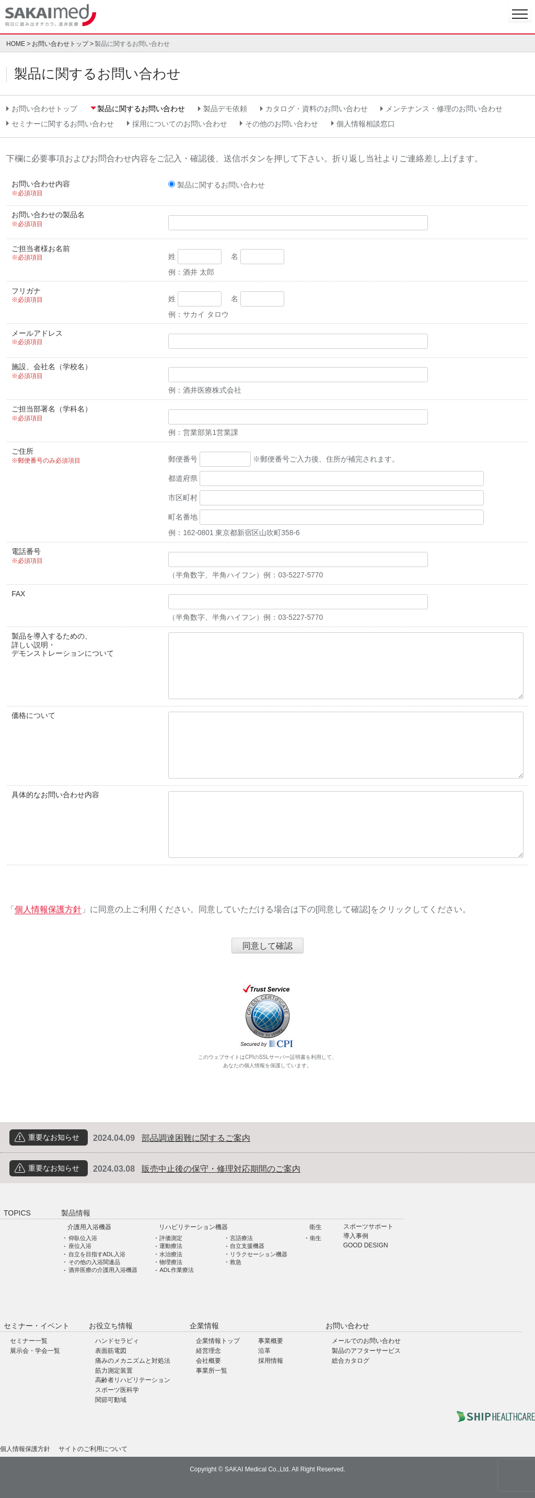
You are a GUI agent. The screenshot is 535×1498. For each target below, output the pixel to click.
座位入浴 (79, 1246)
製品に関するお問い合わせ (141, 108)
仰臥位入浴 (82, 1238)
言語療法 (241, 1238)
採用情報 (270, 1360)
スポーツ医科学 (117, 1390)
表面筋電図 (110, 1350)
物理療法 (170, 1262)
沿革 (264, 1350)
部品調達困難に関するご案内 (196, 1138)
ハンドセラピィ (117, 1340)
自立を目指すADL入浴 (96, 1254)
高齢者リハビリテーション (132, 1380)
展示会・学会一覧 (35, 1350)
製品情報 (75, 1213)
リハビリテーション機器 (193, 1227)
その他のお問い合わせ (281, 124)
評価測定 (170, 1238)
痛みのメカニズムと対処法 (132, 1360)
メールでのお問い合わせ (366, 1340)
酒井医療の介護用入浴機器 (102, 1270)
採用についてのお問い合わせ (179, 124)
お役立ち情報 (111, 1326)
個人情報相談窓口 (365, 124)
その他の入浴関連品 (94, 1262)
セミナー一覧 (29, 1340)
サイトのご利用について (93, 1449)
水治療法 (170, 1254)
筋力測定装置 (114, 1370)
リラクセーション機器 (258, 1254)
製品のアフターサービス (366, 1350)
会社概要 (208, 1360)
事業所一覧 (211, 1370)
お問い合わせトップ (60, 44)
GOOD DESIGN (365, 1245)
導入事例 (355, 1236)
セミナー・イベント (36, 1326)
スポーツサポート (368, 1227)
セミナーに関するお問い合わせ (62, 124)
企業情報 (204, 1326)
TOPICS (17, 1213)
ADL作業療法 (176, 1270)
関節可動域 (110, 1399)
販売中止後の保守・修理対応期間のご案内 (221, 1168)
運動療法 (170, 1246)
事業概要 (270, 1340)
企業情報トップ (218, 1340)
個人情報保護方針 (48, 909)
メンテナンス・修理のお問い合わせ (444, 108)
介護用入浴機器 (89, 1227)
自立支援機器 (247, 1246)
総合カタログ (350, 1360)
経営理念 (208, 1350)
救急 (235, 1262)
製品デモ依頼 (225, 108)
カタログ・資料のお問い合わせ (316, 108)
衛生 (315, 1227)
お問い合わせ (347, 1326)
